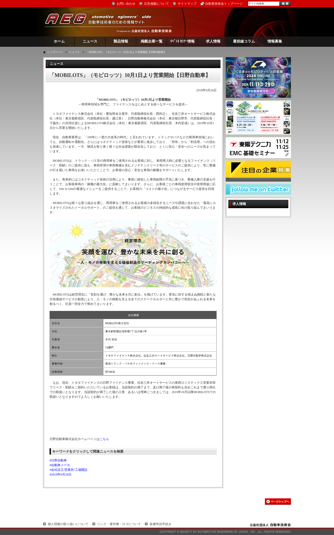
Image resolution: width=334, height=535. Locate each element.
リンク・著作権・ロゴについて (119, 524)
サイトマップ (187, 3)
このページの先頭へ (278, 501)
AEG (101, 21)
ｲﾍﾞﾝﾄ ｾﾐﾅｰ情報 (182, 41)
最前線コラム (244, 41)
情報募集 (274, 41)
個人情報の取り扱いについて (68, 524)
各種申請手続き (160, 524)
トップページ (55, 52)
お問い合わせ (126, 3)
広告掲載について (156, 3)
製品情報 (121, 41)
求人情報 (213, 41)
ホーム (59, 41)
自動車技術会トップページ (224, 3)
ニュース (90, 41)
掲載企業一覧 (152, 41)
